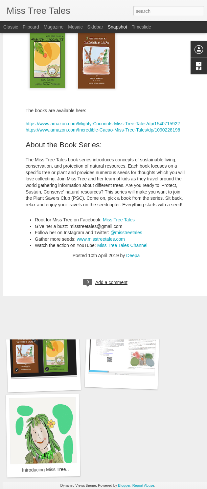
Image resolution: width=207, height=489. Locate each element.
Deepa (133, 215)
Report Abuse (143, 485)
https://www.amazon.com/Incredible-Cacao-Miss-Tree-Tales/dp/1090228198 (103, 89)
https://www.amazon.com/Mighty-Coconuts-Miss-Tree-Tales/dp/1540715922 (103, 83)
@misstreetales (126, 192)
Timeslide (141, 27)
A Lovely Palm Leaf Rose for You (53, 295)
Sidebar (95, 27)
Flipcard (31, 27)
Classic (10, 27)
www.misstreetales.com (101, 198)
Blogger (124, 485)
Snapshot (117, 27)
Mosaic (75, 27)
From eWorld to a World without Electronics (143, 290)
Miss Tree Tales (119, 179)
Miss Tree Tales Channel (122, 205)
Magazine (54, 27)
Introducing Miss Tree (44, 470)
